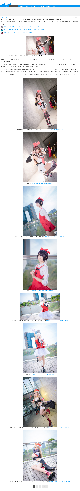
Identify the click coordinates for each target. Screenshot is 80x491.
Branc (54, 6)
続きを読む (45, 486)
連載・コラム (36, 6)
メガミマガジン (49, 6)
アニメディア (43, 6)
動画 (31, 6)
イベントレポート (13, 6)
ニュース (6, 6)
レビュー (27, 6)
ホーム (2, 6)
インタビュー (21, 6)
